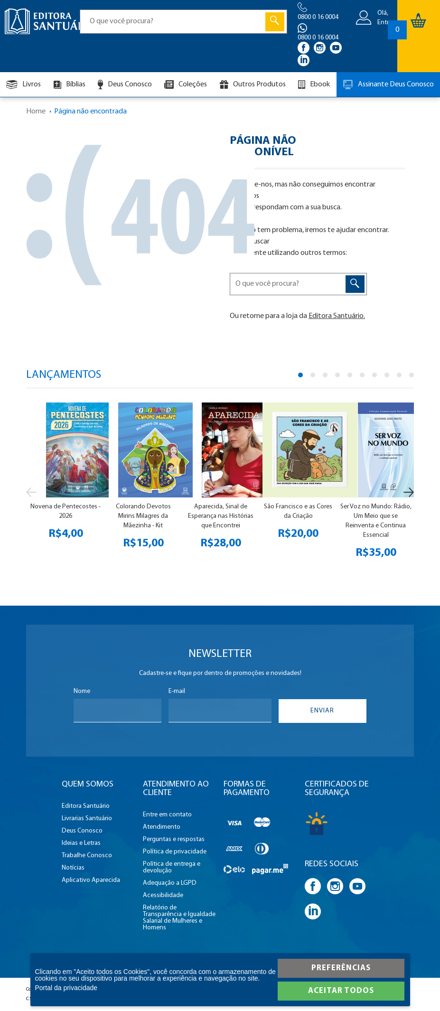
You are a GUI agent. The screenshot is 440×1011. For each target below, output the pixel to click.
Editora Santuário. (337, 316)
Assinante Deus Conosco (388, 84)
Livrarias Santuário (87, 818)
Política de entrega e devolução (171, 867)
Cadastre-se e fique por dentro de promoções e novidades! (220, 673)
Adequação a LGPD (170, 883)
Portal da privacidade (66, 988)
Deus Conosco (125, 84)
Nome (82, 691)
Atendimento (161, 827)
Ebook (314, 84)
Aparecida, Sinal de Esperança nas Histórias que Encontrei (220, 516)
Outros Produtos (253, 84)
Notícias (73, 868)
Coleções (185, 84)
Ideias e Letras (81, 843)
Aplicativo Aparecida (91, 880)
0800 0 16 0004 (318, 17)
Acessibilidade (163, 895)
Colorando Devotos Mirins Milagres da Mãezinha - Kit (143, 516)
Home (36, 111)
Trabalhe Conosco (87, 855)
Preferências (341, 968)
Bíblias (69, 85)
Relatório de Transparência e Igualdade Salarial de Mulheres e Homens (179, 918)
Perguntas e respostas (174, 839)
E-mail (177, 691)
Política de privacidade (174, 852)
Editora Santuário (86, 806)
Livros (23, 84)
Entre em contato (167, 815)
